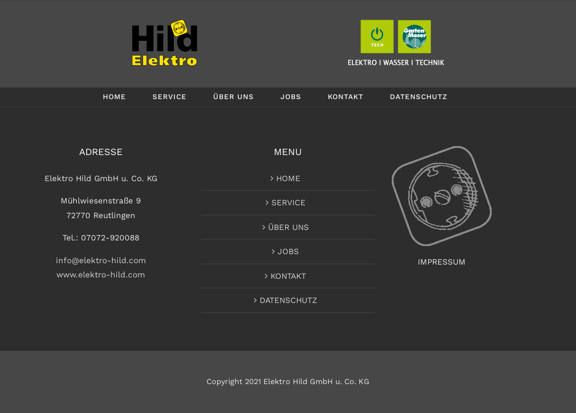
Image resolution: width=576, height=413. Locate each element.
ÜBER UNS (288, 227)
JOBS (288, 251)
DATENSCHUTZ (288, 300)
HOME (288, 178)
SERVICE (288, 202)
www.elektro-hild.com (100, 274)
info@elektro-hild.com (101, 260)
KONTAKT (288, 276)
